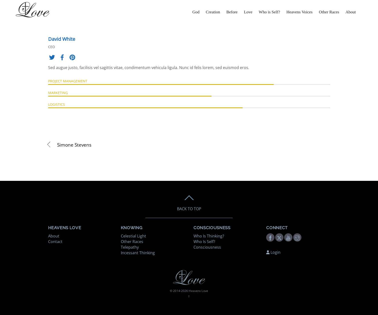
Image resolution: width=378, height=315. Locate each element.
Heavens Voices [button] (299, 12)
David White (61, 39)
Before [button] (231, 12)
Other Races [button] (329, 12)
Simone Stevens (74, 145)
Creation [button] (213, 12)
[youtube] (288, 237)
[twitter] (279, 237)
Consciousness (207, 247)
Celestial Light (133, 236)
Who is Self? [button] (269, 12)
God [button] (195, 12)
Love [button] (248, 12)
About (350, 12)
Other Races (132, 241)
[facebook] (270, 237)
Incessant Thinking (138, 252)
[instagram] (297, 237)
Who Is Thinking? (208, 236)
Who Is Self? (204, 241)
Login (273, 252)
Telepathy (130, 247)
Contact (55, 241)
